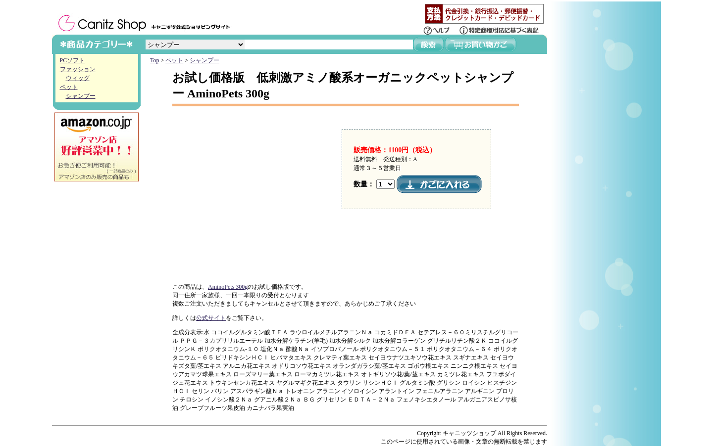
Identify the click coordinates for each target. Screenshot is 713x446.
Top (154, 60)
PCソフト (72, 60)
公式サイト (211, 317)
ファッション (78, 69)
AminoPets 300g (228, 286)
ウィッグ (78, 78)
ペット (69, 87)
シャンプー (81, 95)
